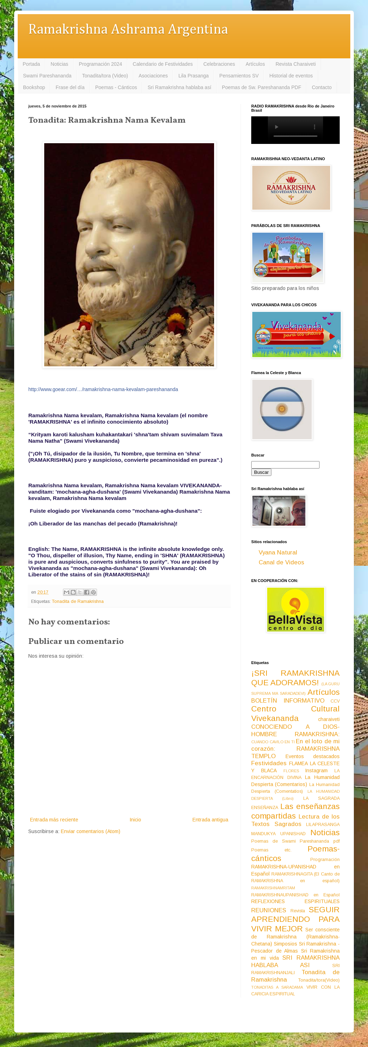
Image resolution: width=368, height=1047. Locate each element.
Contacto (322, 87)
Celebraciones (219, 64)
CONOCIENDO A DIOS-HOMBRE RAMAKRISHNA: (295, 730)
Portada (31, 64)
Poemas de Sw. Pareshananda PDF (261, 87)
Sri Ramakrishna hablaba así (179, 87)
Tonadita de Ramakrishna (78, 601)
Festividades (269, 763)
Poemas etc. (271, 850)
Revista (298, 910)
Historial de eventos (291, 75)
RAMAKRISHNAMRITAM (273, 888)
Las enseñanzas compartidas (295, 811)
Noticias (59, 64)
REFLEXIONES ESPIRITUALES (295, 901)
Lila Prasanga (193, 75)
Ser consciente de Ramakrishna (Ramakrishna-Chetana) (295, 937)
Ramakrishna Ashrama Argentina (128, 30)
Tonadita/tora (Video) (105, 75)
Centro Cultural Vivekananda (295, 713)
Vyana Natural (278, 552)
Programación (325, 859)
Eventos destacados (313, 756)
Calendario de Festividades (163, 64)
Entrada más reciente (54, 819)
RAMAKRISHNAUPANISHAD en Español (295, 894)
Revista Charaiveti (296, 64)
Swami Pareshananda (47, 75)
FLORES (291, 771)
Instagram (316, 770)
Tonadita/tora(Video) (319, 980)
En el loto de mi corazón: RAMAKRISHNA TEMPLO (295, 748)
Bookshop (34, 87)
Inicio (135, 819)
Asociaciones (153, 75)
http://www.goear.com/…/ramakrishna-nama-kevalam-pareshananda (103, 389)
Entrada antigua (210, 819)
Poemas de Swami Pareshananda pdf (295, 841)
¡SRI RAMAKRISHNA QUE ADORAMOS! (295, 678)
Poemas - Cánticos (116, 87)
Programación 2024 (100, 64)
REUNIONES (268, 910)
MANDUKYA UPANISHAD (278, 833)
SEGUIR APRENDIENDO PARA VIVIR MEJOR (295, 919)
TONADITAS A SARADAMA (277, 987)
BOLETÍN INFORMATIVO (287, 700)
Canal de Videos (281, 562)
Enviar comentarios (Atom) (90, 831)
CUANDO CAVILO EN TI (273, 742)
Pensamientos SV (239, 75)
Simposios (285, 944)
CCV (335, 701)
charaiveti (329, 719)
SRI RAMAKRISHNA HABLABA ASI (295, 961)
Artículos (255, 64)
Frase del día (70, 87)
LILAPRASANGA (323, 824)
